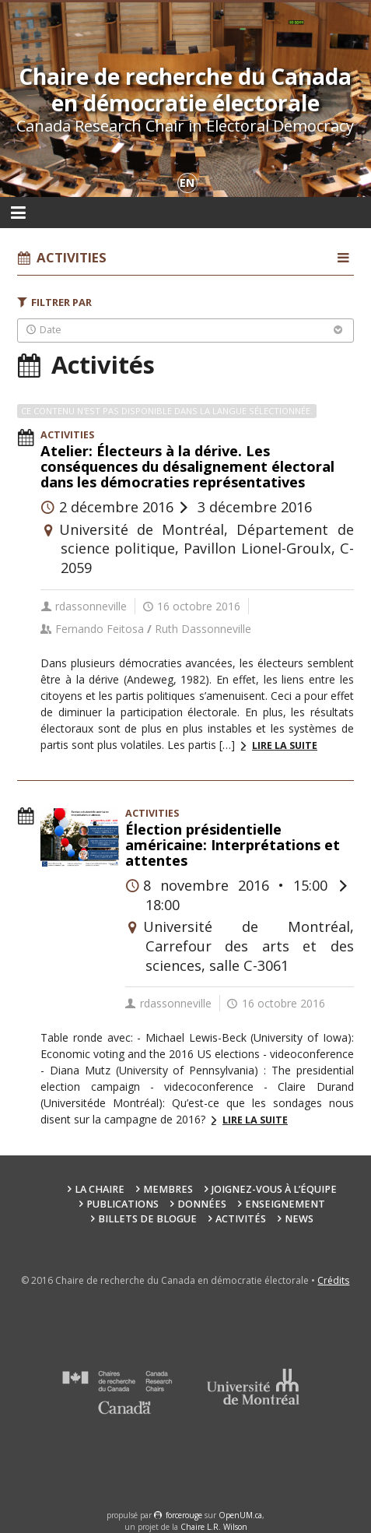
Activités (240, 1218)
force (184, 1515)
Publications (122, 1204)
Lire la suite (284, 745)
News (299, 1218)
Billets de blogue (147, 1218)
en (187, 182)
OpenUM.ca (240, 1515)
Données (201, 1204)
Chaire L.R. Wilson (213, 1526)
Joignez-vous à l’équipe (274, 1189)
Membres (168, 1189)
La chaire (99, 1189)
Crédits (333, 1280)
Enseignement (285, 1204)
